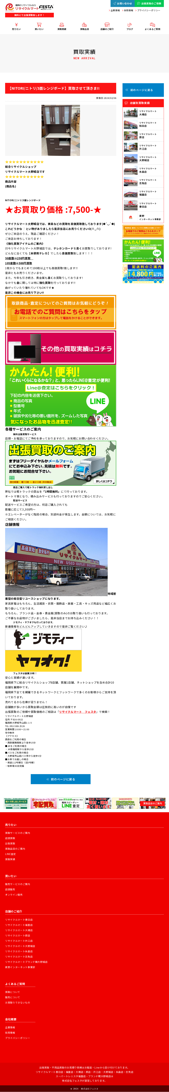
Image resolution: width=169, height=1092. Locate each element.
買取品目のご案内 (15, 848)
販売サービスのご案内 (17, 884)
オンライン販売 (14, 894)
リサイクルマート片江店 (19, 940)
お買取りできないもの (17, 1002)
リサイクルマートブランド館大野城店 (26, 962)
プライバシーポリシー (149, 10)
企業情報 (115, 10)
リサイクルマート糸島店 (19, 951)
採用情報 (128, 10)
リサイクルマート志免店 (19, 956)
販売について (12, 997)
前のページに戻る (60, 779)
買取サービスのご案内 (17, 832)
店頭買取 (10, 838)
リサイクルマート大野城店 (20, 946)
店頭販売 (10, 889)
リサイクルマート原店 (17, 935)
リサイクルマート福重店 (19, 924)
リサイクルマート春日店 (19, 919)
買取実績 (10, 859)
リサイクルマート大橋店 (19, 930)
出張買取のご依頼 (149, 3)
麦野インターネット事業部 (20, 967)
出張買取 (10, 843)
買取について (12, 992)
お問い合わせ (122, 3)
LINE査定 (10, 854)
